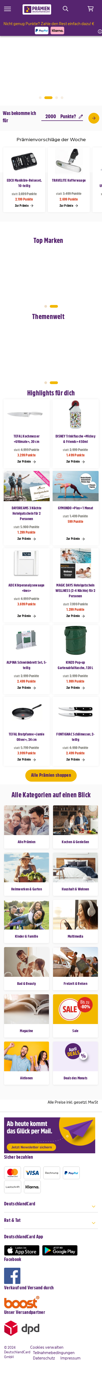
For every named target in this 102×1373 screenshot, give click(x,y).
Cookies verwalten (46, 1347)
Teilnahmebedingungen (54, 1353)
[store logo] (37, 9)
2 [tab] (48, 97)
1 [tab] (40, 97)
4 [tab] (62, 97)
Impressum (70, 1358)
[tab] (51, 1206)
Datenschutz (44, 1358)
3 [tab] (56, 97)
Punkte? (71, 116)
